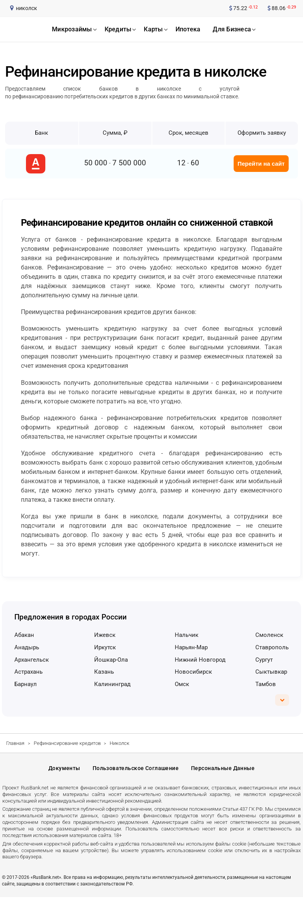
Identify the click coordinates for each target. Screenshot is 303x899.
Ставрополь (272, 647)
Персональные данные (223, 769)
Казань (104, 671)
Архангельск (31, 659)
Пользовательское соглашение (136, 769)
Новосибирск (193, 671)
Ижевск (104, 634)
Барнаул (25, 684)
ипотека (188, 29)
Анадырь (26, 647)
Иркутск (105, 647)
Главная (15, 743)
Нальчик (186, 634)
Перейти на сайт (261, 163)
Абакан (24, 634)
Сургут (264, 659)
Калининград (112, 684)
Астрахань (28, 671)
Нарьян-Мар (191, 647)
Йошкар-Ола (111, 659)
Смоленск (269, 634)
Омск (182, 684)
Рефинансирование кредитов (67, 743)
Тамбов (265, 684)
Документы (64, 769)
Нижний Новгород (200, 659)
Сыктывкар (271, 671)
